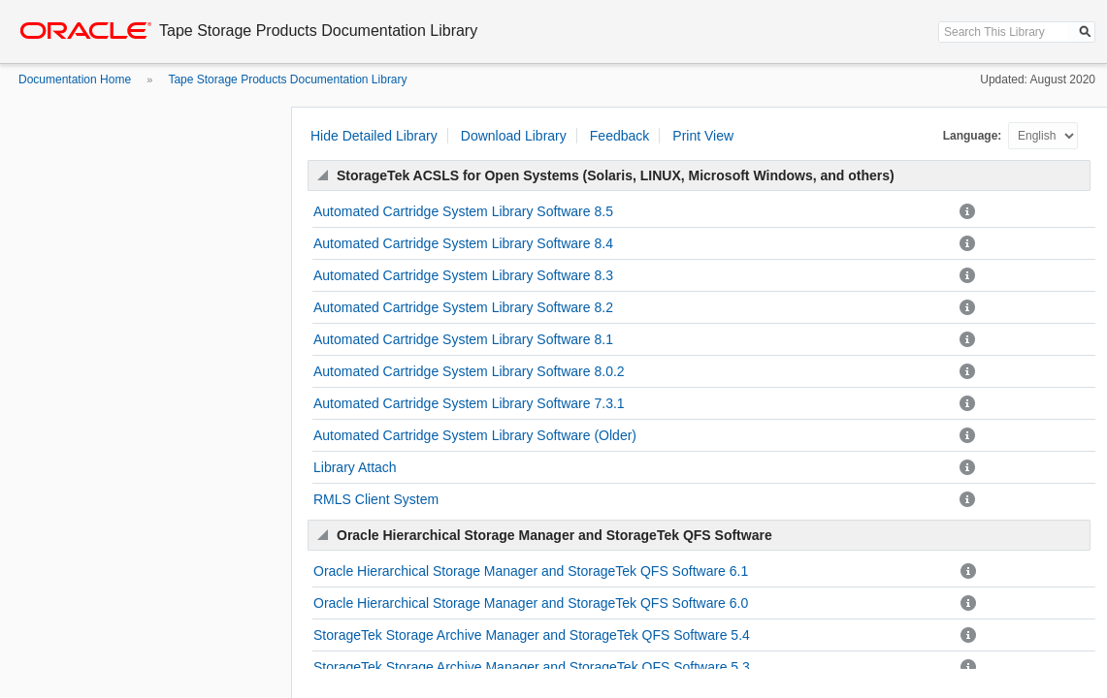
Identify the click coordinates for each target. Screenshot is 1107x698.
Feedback (619, 135)
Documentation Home (74, 79)
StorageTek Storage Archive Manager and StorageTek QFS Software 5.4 (531, 635)
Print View (702, 135)
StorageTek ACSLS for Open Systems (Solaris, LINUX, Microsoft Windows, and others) (616, 175)
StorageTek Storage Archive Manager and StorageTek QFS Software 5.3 (531, 667)
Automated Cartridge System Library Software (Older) (474, 435)
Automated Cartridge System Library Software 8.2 (463, 307)
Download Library (514, 135)
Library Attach (355, 467)
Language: (974, 136)
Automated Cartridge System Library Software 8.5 (463, 211)
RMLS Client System (376, 499)
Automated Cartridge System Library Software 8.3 (463, 275)
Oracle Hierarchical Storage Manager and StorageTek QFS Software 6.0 (530, 603)
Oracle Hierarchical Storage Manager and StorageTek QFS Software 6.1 (530, 571)
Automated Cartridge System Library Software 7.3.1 (469, 403)
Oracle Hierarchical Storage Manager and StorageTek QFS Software (554, 535)
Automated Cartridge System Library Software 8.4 (463, 243)
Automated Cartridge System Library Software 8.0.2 (469, 371)
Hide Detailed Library (374, 135)
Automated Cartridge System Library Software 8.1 (463, 339)
